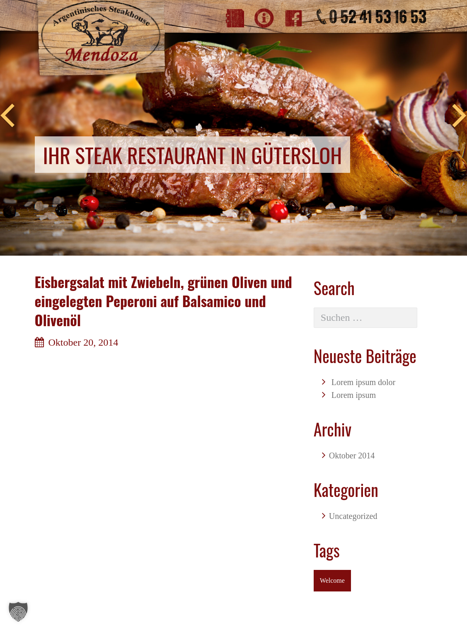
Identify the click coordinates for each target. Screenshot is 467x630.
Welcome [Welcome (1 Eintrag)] (332, 580)
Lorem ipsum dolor (363, 382)
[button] (18, 612)
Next (459, 116)
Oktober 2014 (352, 455)
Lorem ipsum (353, 395)
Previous (7, 116)
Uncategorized (353, 516)
